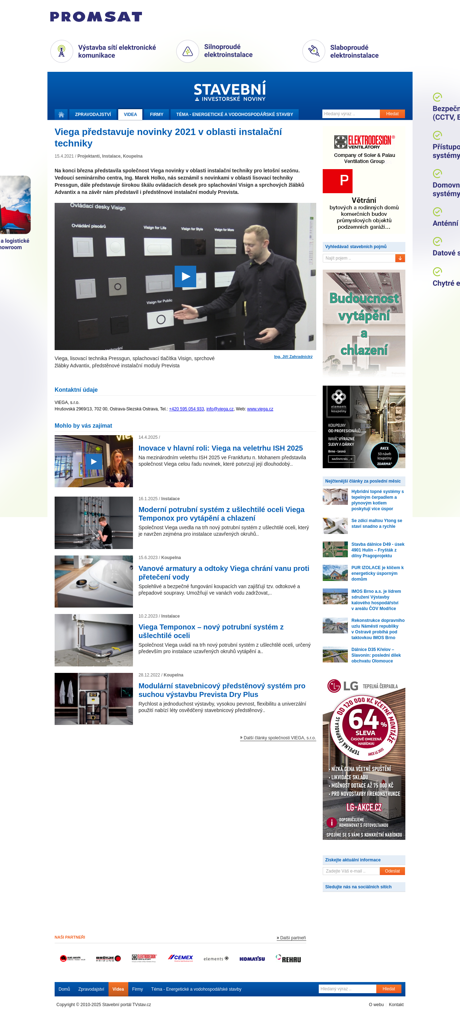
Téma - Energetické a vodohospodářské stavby (196, 989)
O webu (376, 1004)
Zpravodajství (91, 989)
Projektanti (88, 156)
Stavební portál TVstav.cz (126, 1004)
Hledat (392, 113)
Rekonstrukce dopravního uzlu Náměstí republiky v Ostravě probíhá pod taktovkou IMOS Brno (378, 629)
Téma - (234, 114)
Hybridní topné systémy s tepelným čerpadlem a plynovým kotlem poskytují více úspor (377, 500)
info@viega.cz (220, 408)
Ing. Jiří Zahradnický (293, 357)
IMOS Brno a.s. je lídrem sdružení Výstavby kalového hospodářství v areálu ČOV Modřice (376, 600)
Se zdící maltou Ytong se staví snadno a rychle (376, 523)
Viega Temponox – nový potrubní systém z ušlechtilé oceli (211, 631)
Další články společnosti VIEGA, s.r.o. (280, 737)
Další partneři (293, 937)
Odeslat (392, 871)
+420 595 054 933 (186, 408)
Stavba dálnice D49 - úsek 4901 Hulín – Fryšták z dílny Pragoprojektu (377, 550)
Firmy (156, 114)
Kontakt (396, 1004)
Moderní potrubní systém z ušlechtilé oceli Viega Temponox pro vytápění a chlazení (221, 514)
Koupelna (133, 156)
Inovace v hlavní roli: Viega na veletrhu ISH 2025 (220, 448)
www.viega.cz (260, 408)
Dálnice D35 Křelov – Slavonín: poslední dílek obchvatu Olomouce (376, 655)
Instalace (111, 156)
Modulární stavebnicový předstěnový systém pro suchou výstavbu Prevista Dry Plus (221, 690)
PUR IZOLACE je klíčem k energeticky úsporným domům (377, 573)
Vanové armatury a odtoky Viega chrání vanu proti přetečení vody (223, 572)
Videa (130, 114)
